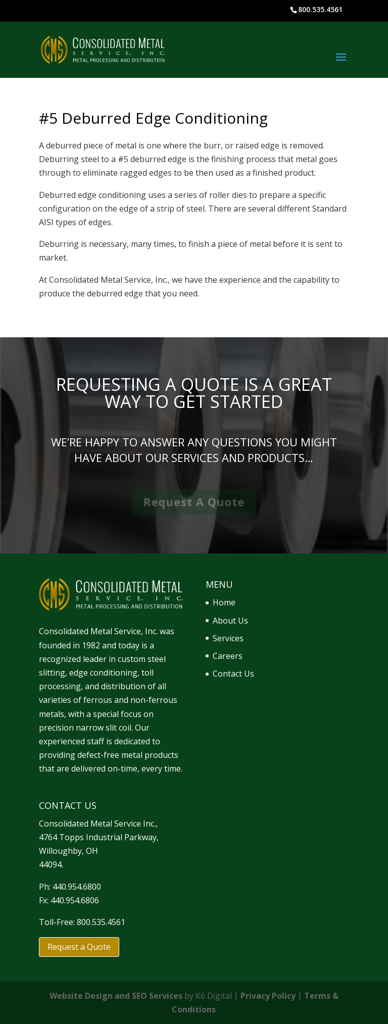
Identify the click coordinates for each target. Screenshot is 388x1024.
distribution (123, 686)
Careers (228, 655)
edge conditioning (103, 672)
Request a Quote (79, 946)
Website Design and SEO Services (116, 995)
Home (224, 602)
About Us (230, 620)
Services (228, 638)
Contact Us (233, 673)
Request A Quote (194, 501)
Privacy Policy (268, 995)
